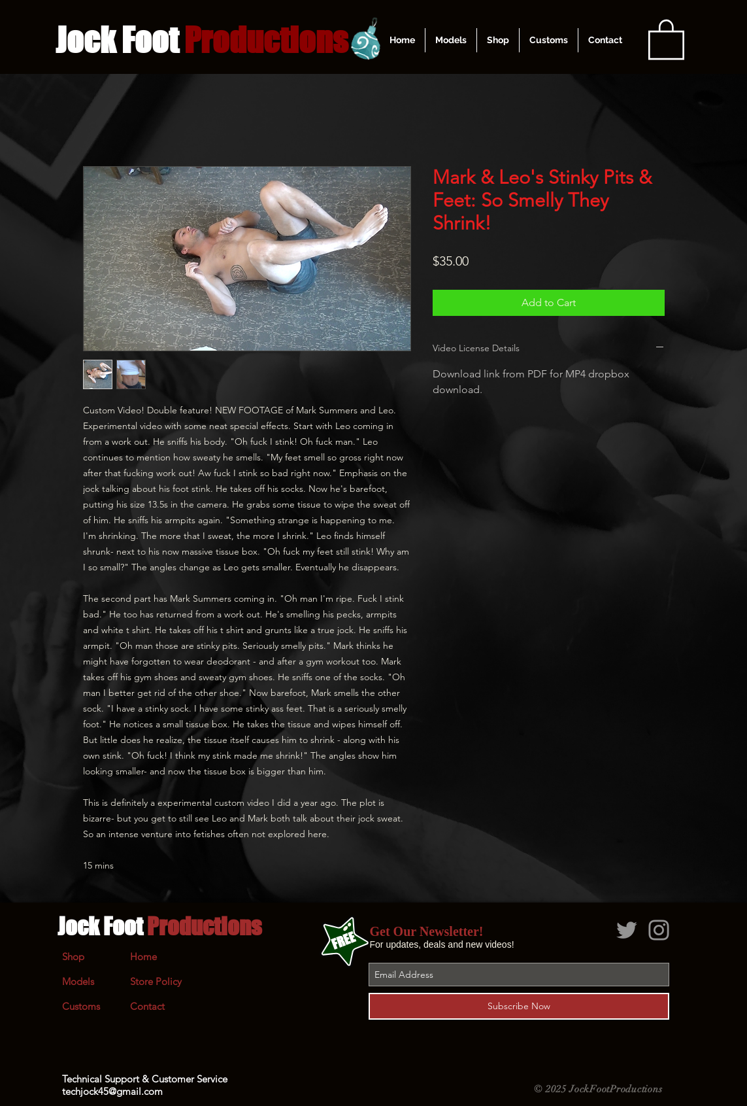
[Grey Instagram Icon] (658, 930)
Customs (81, 1006)
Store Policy (156, 981)
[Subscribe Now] (519, 1006)
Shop (73, 956)
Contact (147, 1006)
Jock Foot (159, 926)
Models (78, 981)
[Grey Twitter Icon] (626, 930)
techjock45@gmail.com (112, 1091)
